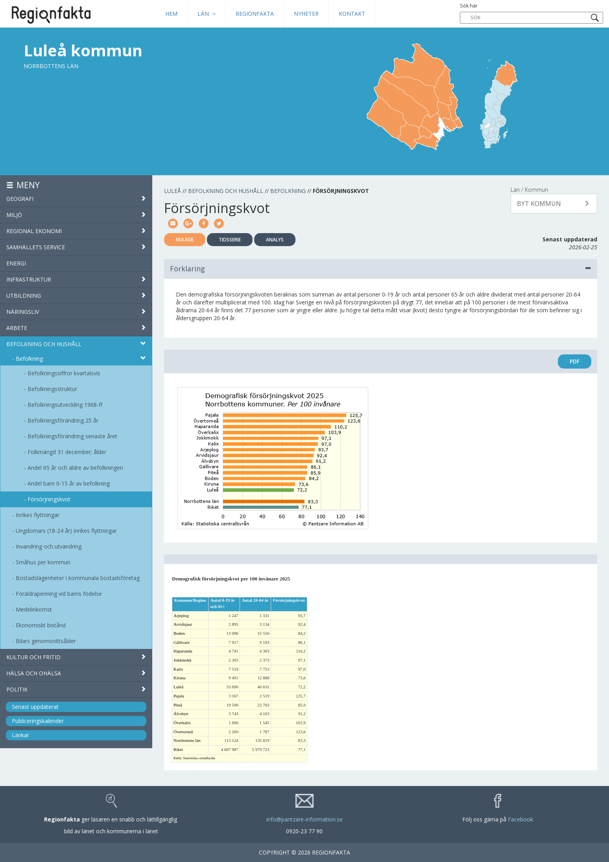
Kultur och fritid (76, 657)
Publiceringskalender (38, 721)
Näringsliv (76, 311)
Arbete (76, 328)
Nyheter (306, 13)
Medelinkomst (34, 609)
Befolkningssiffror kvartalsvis (64, 373)
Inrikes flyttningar (37, 515)
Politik (76, 689)
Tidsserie (230, 239)
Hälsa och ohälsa (76, 673)
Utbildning (76, 295)
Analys (275, 239)
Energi (16, 263)
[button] (554, 203)
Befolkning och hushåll (76, 344)
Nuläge (185, 239)
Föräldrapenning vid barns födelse (59, 593)
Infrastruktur (76, 279)
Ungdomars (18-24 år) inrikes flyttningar (66, 530)
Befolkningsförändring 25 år (63, 420)
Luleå (172, 191)
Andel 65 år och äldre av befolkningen (75, 467)
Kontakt (352, 13)
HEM (171, 13)
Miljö (76, 215)
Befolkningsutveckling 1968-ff (65, 404)
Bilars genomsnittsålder (46, 641)
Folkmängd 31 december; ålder (67, 452)
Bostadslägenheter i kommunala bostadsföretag (78, 578)
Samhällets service (76, 247)
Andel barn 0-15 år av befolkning (69, 483)
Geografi (76, 198)
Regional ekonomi (76, 231)
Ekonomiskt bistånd (41, 625)
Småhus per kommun (43, 562)
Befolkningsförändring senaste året (72, 436)
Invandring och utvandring (48, 546)
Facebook (520, 819)
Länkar (20, 735)
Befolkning (29, 358)
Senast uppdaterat (35, 706)
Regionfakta (255, 13)
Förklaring (380, 268)
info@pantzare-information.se (304, 819)
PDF (574, 361)
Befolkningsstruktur (52, 389)
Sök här (531, 13)
